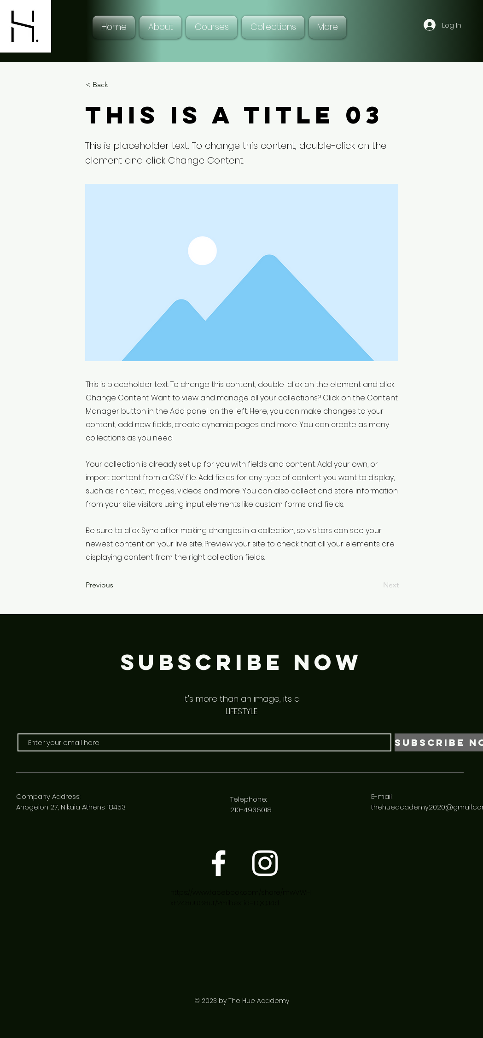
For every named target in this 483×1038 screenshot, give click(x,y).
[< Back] (116, 85)
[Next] (376, 585)
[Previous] (116, 585)
